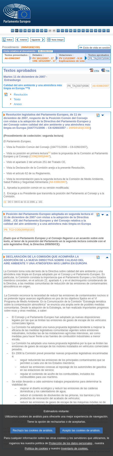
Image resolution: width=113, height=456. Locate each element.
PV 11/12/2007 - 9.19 (70, 58)
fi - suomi (104, 30)
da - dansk (25, 30)
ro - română (91, 30)
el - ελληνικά (37, 30)
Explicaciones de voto (72, 61)
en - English (41, 30)
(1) (4, 202)
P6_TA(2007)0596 (99, 58)
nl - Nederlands (79, 30)
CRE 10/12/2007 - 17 (44, 61)
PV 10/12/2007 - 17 (43, 58)
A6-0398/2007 (12, 58)
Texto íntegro (57, 40)
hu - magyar (70, 30)
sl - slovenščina (99, 30)
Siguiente (35, 40)
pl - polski (83, 30)
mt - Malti (74, 30)
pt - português (87, 30)
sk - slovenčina (95, 30)
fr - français (45, 30)
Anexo (18, 104)
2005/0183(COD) (30, 47)
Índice (9, 40)
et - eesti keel (33, 30)
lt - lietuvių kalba (66, 30)
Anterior (23, 40)
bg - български (12, 30)
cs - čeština (21, 30)
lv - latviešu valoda (62, 30)
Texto (17, 99)
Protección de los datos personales (70, 449)
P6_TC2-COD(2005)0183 (19, 229)
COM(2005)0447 (40, 156)
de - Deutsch (29, 30)
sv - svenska (108, 30)
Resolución (21, 94)
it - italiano (58, 30)
